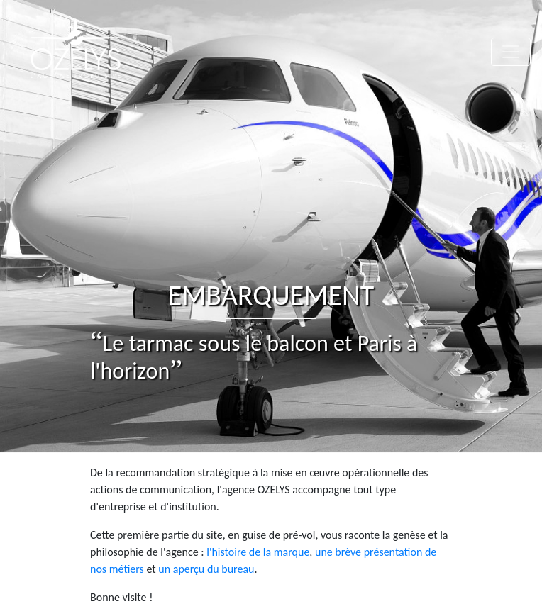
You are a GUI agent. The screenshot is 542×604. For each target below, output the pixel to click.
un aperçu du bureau (206, 569)
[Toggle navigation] (511, 52)
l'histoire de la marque (257, 552)
